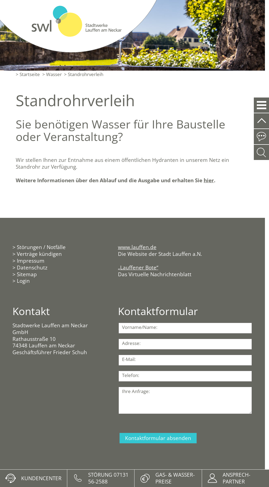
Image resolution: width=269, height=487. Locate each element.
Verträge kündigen (39, 253)
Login (23, 280)
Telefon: (130, 375)
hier (209, 180)
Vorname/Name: (139, 327)
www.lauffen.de (137, 247)
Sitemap (27, 274)
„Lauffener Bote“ (138, 267)
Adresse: (131, 343)
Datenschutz (32, 267)
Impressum (30, 260)
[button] (261, 105)
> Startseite (28, 74)
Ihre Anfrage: (136, 391)
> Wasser (52, 74)
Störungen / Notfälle (41, 247)
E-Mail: (129, 359)
